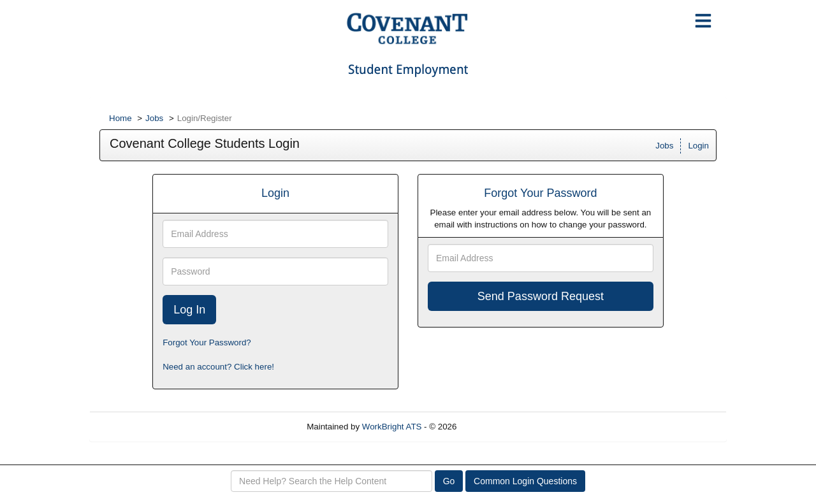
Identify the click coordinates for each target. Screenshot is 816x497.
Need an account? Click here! (218, 366)
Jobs (154, 118)
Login (698, 145)
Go (449, 481)
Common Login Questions (525, 481)
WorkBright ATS (392, 426)
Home (120, 118)
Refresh (494, 426)
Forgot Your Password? (207, 342)
